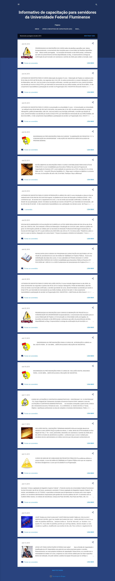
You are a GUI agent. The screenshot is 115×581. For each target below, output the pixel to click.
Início (37, 29)
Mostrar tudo (89, 36)
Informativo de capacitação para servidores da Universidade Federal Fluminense (57, 14)
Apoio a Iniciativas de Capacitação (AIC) (57, 29)
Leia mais (90, 63)
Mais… (77, 29)
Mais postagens (57, 570)
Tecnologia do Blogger (57, 576)
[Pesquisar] (96, 5)
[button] (93, 43)
